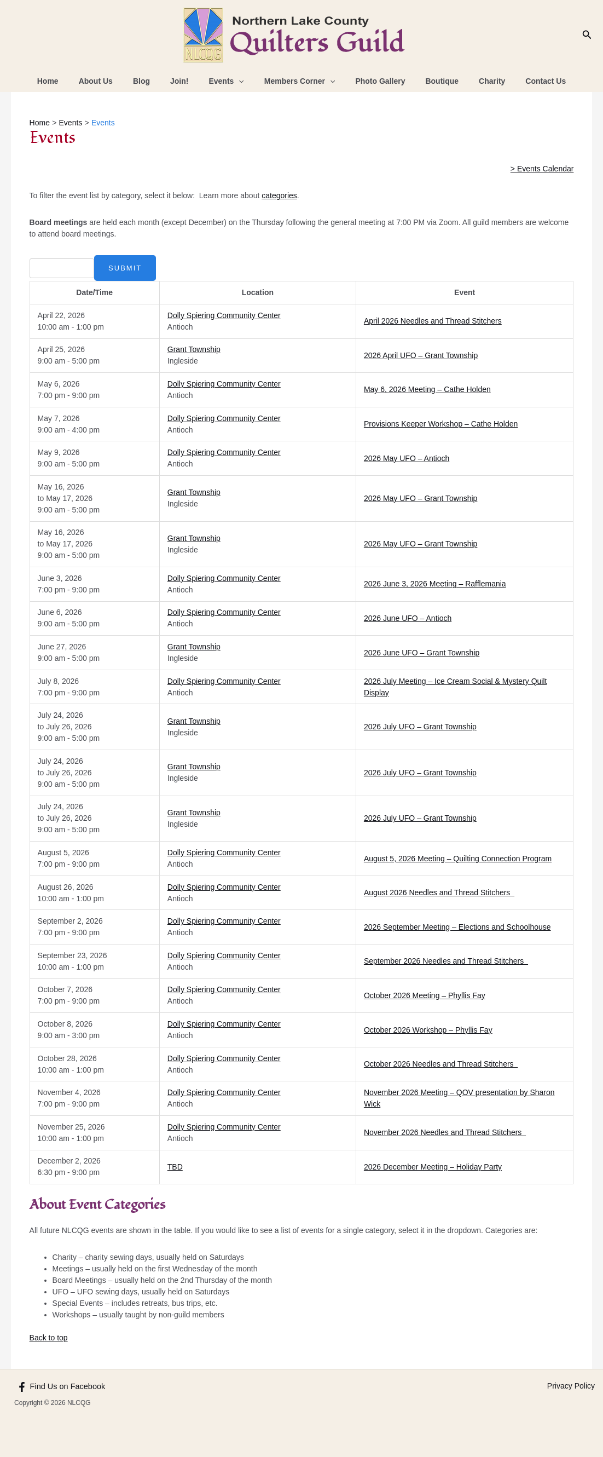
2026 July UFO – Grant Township (420, 726)
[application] (241, 81)
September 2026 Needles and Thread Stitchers (446, 961)
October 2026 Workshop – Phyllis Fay (428, 1030)
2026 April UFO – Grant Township (421, 355)
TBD (175, 1166)
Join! (186, 81)
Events (228, 81)
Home (69, 81)
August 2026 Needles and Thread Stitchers (439, 892)
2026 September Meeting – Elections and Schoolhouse (457, 927)
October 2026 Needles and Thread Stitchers (441, 1063)
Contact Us (523, 81)
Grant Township (194, 349)
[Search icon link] (587, 35)
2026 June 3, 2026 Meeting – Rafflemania (435, 583)
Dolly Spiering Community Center (224, 315)
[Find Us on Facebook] (60, 1387)
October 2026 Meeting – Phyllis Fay (424, 995)
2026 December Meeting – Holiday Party (433, 1166)
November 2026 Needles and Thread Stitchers (445, 1132)
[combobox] (61, 268)
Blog (153, 81)
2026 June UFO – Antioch (407, 618)
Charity (475, 81)
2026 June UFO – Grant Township (421, 652)
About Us (113, 81)
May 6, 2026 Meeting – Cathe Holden (427, 389)
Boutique (430, 81)
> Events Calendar (542, 168)
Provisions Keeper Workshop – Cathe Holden (441, 423)
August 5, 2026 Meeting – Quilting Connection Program (458, 858)
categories (279, 195)
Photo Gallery (373, 81)
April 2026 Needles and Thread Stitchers (433, 320)
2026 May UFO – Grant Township (421, 498)
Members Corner (297, 81)
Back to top (49, 1337)
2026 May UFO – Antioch (406, 458)
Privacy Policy (571, 1385)
